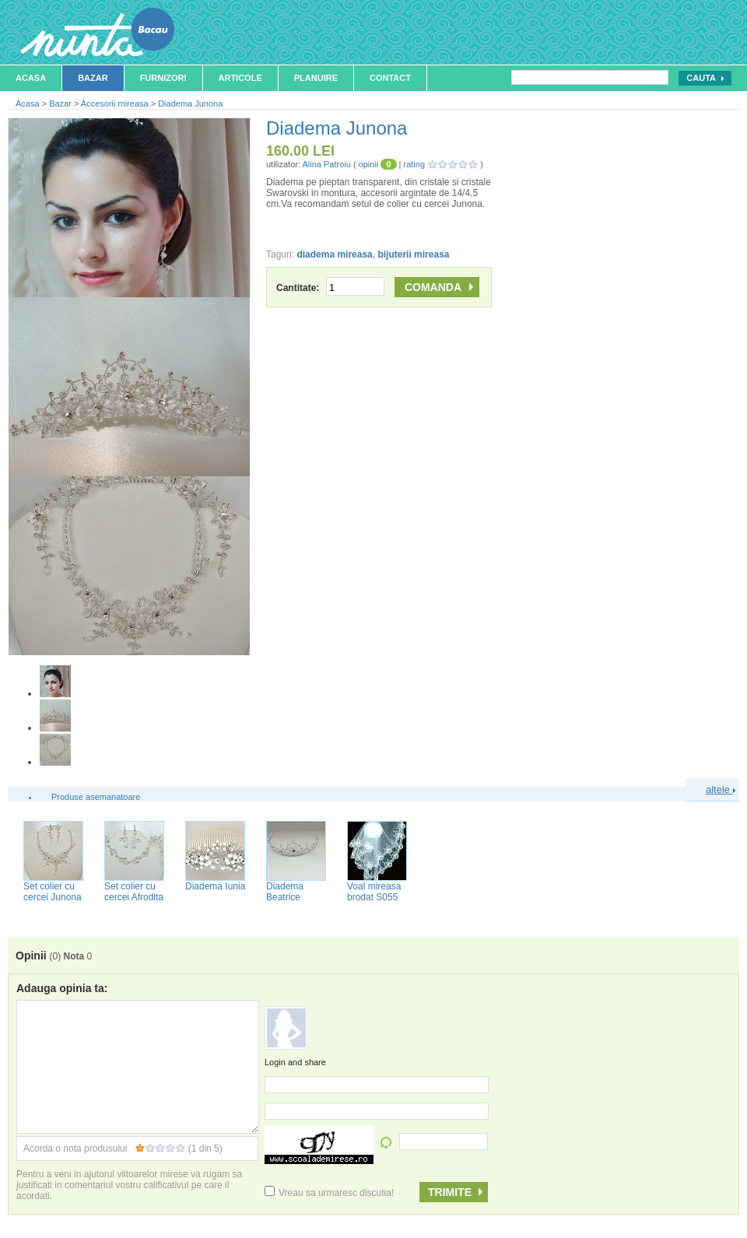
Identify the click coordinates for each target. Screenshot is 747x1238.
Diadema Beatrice (284, 892)
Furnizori (163, 77)
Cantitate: (330, 287)
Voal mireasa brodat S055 (374, 892)
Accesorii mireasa (115, 103)
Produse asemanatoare (95, 796)
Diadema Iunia (215, 886)
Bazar (93, 77)
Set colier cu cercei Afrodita (133, 892)
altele (720, 789)
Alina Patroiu (326, 164)
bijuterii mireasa (413, 254)
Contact (390, 77)
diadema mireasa (334, 254)
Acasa (31, 77)
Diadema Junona (190, 103)
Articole (240, 77)
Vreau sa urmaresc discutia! (329, 1192)
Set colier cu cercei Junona (52, 892)
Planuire (316, 77)
